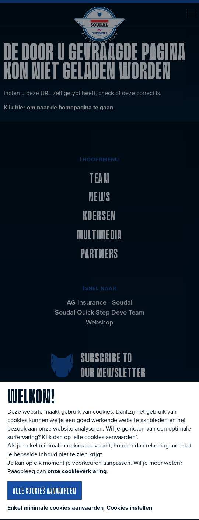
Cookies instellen (129, 507)
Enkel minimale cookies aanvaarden (55, 508)
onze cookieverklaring (77, 471)
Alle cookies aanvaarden (44, 490)
